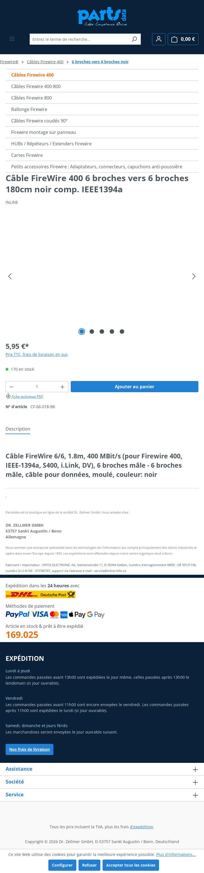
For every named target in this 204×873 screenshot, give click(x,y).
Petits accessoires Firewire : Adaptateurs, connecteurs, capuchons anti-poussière (96, 167)
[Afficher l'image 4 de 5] (112, 331)
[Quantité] (37, 386)
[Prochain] (194, 276)
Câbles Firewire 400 (32, 75)
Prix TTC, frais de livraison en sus (37, 354)
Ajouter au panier (134, 387)
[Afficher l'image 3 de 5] (102, 331)
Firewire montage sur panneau (43, 132)
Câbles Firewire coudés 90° (39, 121)
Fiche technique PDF (24, 396)
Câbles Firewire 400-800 (36, 86)
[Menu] (12, 39)
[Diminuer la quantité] (11, 386)
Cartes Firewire (27, 155)
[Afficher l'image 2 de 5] (92, 331)
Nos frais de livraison (29, 749)
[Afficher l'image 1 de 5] (82, 331)
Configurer (62, 865)
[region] (102, 276)
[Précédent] (10, 276)
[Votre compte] (158, 39)
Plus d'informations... (176, 854)
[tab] (18, 429)
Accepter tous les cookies (130, 865)
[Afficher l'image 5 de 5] (122, 331)
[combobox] (79, 39)
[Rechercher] (134, 39)
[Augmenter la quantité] (62, 386)
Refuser (89, 865)
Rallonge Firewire (29, 109)
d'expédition (141, 826)
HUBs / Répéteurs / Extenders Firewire (51, 144)
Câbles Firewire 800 (31, 98)
